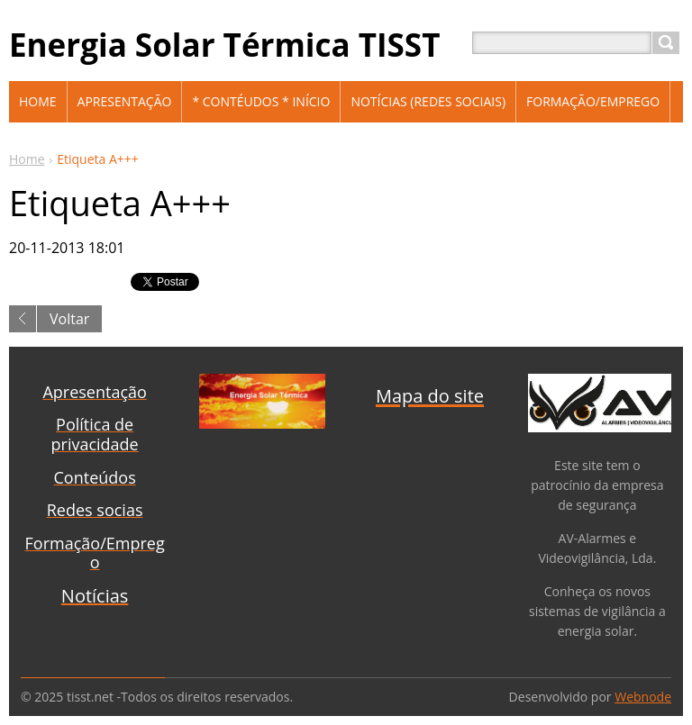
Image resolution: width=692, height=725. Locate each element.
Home (27, 159)
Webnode (643, 696)
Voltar (69, 319)
